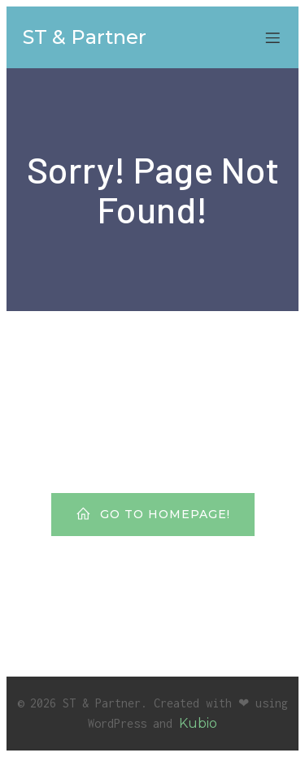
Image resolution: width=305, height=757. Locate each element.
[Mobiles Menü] (272, 37)
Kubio (198, 723)
